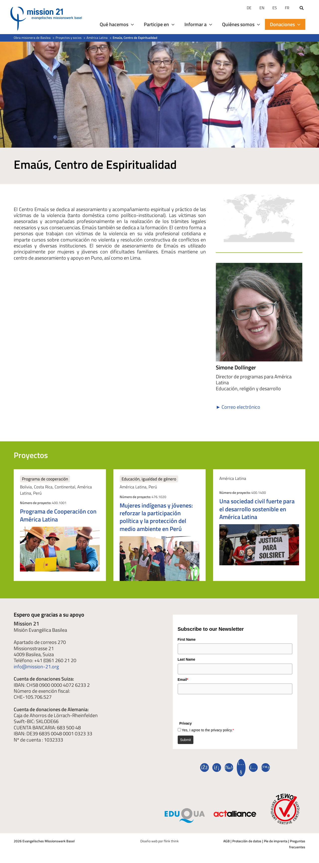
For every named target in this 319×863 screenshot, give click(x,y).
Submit (185, 740)
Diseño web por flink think (159, 841)
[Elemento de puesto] (60, 525)
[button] (302, 8)
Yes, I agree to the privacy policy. (208, 730)
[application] (131, 24)
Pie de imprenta (275, 841)
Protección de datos (246, 841)
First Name (187, 639)
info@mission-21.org (36, 666)
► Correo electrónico (238, 407)
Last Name (186, 659)
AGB (226, 841)
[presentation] (215, 706)
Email (183, 680)
